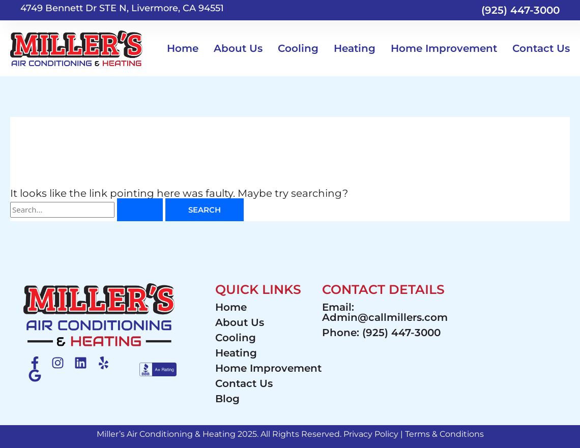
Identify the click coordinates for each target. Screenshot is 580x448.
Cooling (298, 48)
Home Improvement (444, 48)
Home (182, 48)
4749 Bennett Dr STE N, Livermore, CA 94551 (122, 8)
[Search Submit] (140, 209)
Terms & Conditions (444, 434)
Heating (354, 48)
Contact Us (541, 48)
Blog (227, 399)
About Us (238, 48)
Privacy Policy (370, 434)
